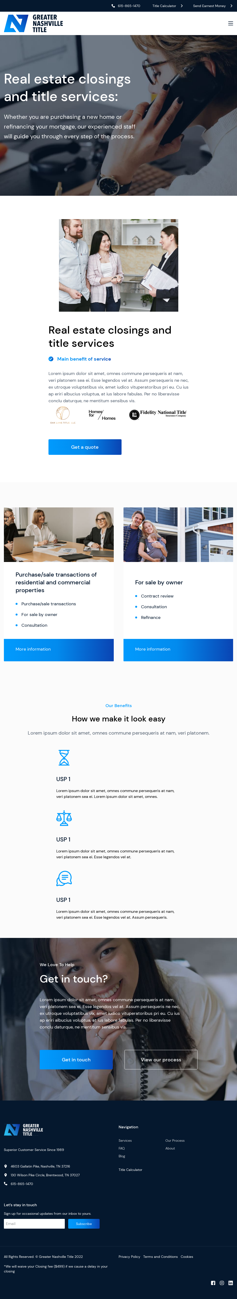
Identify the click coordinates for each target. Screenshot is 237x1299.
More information (33, 649)
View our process (161, 1059)
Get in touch (76, 1059)
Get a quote (85, 447)
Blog (122, 1156)
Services (125, 1140)
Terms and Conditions (160, 1256)
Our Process (175, 1140)
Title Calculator (130, 1170)
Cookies (187, 1256)
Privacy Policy (129, 1256)
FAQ (122, 1148)
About (170, 1148)
